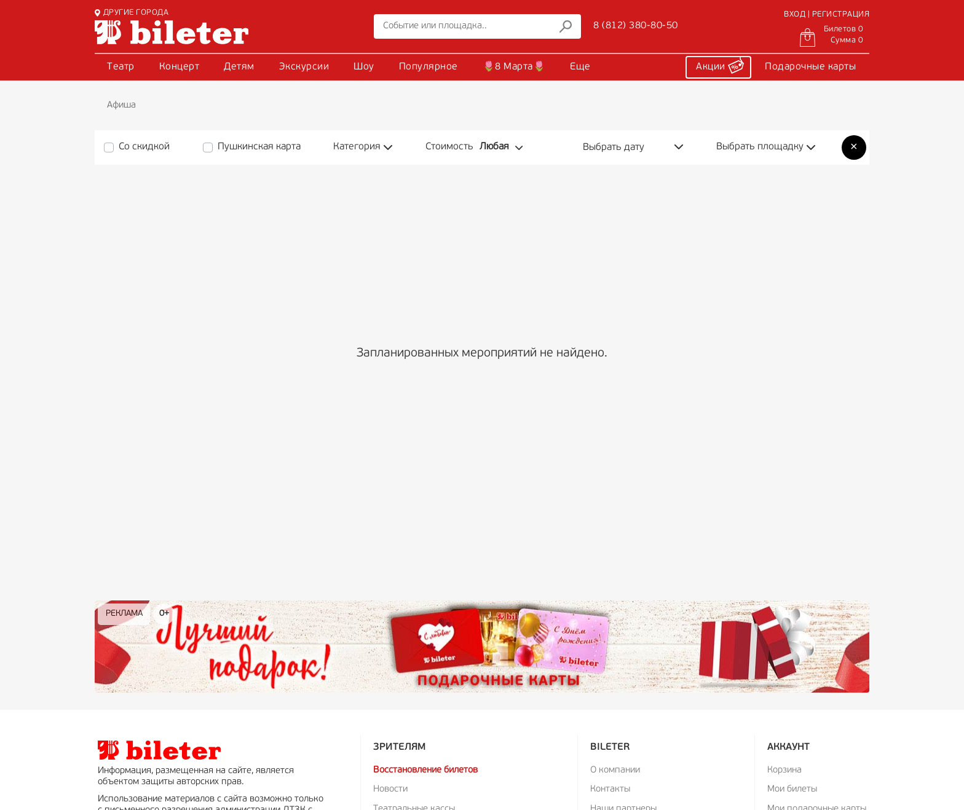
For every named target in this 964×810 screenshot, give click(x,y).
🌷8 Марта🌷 (514, 67)
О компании (615, 770)
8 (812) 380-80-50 (635, 26)
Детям (239, 67)
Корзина (784, 770)
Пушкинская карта (259, 147)
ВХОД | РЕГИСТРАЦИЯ (826, 14)
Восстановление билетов (425, 770)
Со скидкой (144, 147)
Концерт (179, 67)
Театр (121, 67)
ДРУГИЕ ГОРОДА (131, 13)
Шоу (364, 67)
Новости (390, 789)
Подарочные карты (810, 67)
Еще (580, 67)
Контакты (610, 789)
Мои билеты (792, 789)
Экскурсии (304, 67)
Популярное (428, 67)
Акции (720, 65)
